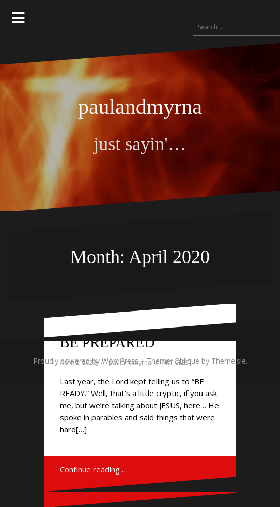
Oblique (186, 361)
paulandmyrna (140, 107)
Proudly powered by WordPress (85, 361)
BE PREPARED (107, 342)
